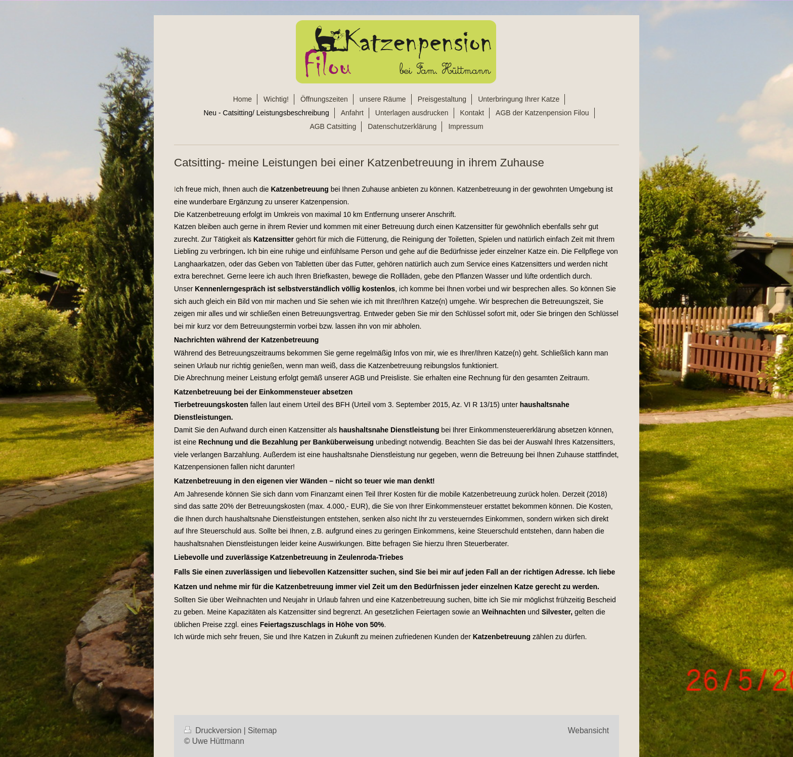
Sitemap (262, 730)
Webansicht (588, 730)
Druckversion (214, 730)
